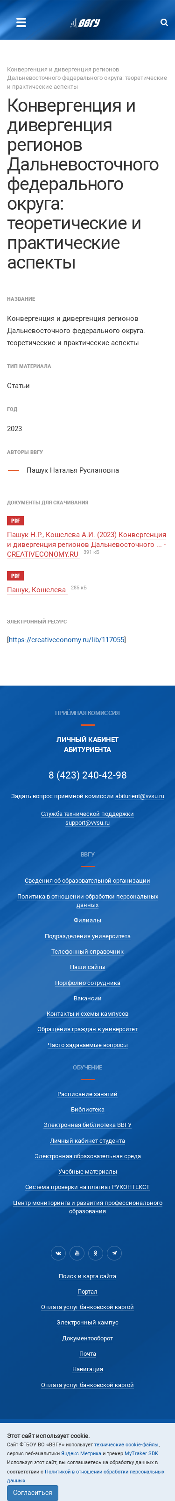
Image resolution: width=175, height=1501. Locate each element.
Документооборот (87, 1338)
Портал (87, 1291)
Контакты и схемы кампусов (87, 1013)
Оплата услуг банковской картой (87, 1306)
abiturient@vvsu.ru (139, 796)
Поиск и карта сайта (87, 1276)
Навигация (87, 1369)
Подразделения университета (88, 936)
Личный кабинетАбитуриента (87, 745)
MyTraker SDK (141, 1454)
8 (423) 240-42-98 (88, 775)
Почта (87, 1353)
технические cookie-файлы (126, 1445)
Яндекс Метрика (81, 1454)
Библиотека (88, 1109)
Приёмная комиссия (87, 712)
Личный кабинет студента (87, 1140)
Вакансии (88, 998)
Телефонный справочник (87, 951)
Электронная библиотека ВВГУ (87, 1124)
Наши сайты (87, 966)
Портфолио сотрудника (87, 982)
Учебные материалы (87, 1171)
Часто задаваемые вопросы (88, 1044)
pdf (15, 521)
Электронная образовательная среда (88, 1156)
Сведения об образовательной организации (87, 880)
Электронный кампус (87, 1322)
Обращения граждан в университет (87, 1029)
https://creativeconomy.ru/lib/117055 (66, 640)
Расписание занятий (87, 1093)
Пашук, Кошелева (37, 590)
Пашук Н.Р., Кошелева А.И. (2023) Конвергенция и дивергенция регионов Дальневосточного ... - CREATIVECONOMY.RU (86, 545)
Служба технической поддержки (87, 813)
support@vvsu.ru (87, 822)
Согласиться (32, 1492)
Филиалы (87, 920)
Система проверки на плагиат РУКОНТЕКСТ (87, 1186)
